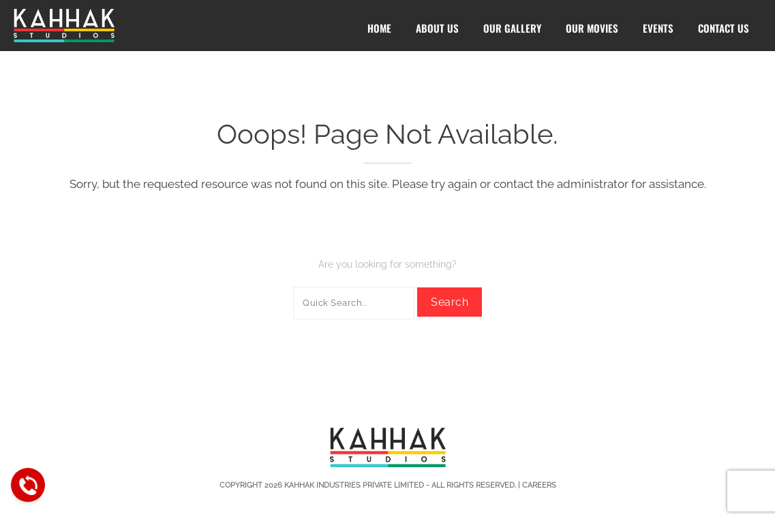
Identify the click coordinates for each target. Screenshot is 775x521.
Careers (539, 485)
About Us (437, 27)
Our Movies (592, 27)
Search (449, 302)
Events (658, 27)
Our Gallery (512, 27)
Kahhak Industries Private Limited (354, 485)
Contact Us (723, 27)
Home (379, 27)
